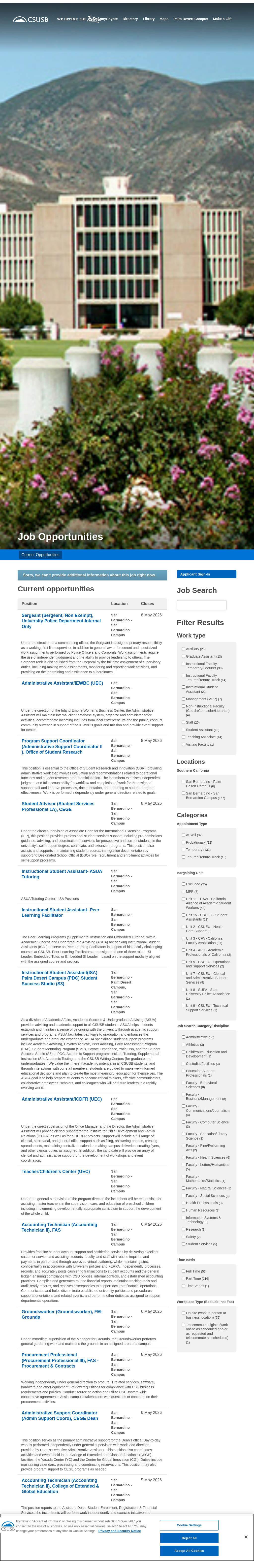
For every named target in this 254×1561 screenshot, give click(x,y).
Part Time (197, 1279)
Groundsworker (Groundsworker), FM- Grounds (61, 1315)
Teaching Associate (204, 738)
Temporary (198, 851)
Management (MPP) (204, 700)
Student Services (201, 1245)
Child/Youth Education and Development (206, 1055)
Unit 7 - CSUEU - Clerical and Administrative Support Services (206, 979)
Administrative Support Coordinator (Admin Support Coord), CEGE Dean (55, 1419)
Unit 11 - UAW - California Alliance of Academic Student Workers (208, 904)
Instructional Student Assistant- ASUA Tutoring (59, 875)
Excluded (196, 885)
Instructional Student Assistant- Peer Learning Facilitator (59, 913)
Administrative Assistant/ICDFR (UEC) (59, 1102)
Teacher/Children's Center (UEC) (60, 1172)
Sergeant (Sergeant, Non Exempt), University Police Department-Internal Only (62, 622)
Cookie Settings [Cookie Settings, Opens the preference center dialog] (189, 1530)
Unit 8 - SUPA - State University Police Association (208, 994)
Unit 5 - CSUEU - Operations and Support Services (208, 965)
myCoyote (132, 17)
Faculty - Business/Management (206, 1097)
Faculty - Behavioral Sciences (201, 1086)
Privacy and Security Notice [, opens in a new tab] (119, 1536)
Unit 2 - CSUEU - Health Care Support (204, 930)
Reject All (189, 1543)
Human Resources (203, 1211)
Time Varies (197, 1287)
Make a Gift (222, 21)
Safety (193, 1238)
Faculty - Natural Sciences (208, 1189)
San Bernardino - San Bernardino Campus (205, 796)
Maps (187, 17)
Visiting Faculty (200, 745)
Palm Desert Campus (214, 17)
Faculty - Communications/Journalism (208, 1111)
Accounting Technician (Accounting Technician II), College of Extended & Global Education (56, 1490)
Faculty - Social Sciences (208, 1196)
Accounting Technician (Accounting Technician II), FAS (59, 1228)
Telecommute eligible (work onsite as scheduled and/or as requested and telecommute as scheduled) (207, 1334)
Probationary (199, 843)
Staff (193, 723)
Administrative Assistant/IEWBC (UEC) (59, 686)
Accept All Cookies (189, 1556)
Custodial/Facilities (203, 1065)
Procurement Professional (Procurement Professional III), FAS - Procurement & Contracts (59, 1361)
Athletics (195, 1046)
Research (196, 1230)
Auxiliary (196, 650)
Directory (153, 17)
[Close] (246, 1541)
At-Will (194, 836)
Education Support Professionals (200, 1074)
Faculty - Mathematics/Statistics (205, 1179)
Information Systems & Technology (203, 1221)
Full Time (196, 1272)
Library (172, 17)
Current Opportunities (41, 555)
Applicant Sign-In (197, 574)
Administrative (200, 1038)
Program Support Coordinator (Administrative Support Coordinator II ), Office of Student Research (61, 750)
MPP (192, 892)
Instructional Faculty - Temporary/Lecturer (204, 667)
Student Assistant (203, 731)
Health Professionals (204, 1204)
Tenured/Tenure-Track (206, 858)
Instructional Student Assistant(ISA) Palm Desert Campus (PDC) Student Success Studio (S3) (60, 982)
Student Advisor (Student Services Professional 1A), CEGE (62, 807)
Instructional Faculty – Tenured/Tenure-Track (206, 678)
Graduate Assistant (204, 657)
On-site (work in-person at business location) (206, 1316)
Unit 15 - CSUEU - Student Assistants (206, 918)
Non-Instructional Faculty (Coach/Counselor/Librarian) (208, 711)
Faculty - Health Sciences (208, 1158)
